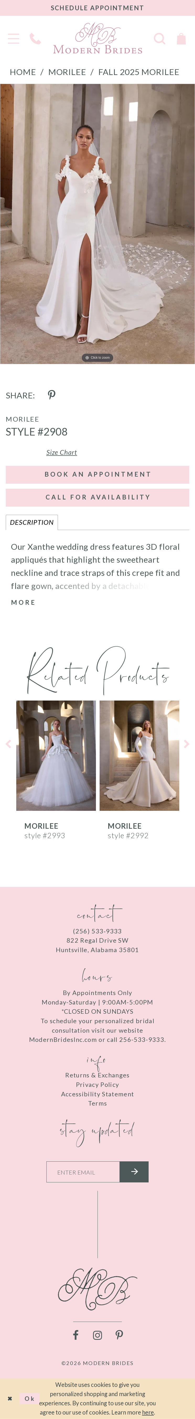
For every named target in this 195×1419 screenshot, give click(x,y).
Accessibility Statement (97, 1094)
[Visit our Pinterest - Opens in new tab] (119, 1335)
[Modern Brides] (97, 38)
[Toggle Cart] (181, 38)
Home (23, 72)
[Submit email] (134, 1171)
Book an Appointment (98, 474)
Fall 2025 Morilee (139, 72)
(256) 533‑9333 (97, 931)
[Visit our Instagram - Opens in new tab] (97, 1335)
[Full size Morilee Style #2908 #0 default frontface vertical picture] (97, 224)
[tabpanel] (97, 224)
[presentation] (56, 755)
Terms (97, 1103)
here (148, 1412)
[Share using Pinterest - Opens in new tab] (51, 395)
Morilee (67, 72)
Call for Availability (98, 497)
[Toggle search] (160, 38)
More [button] (23, 602)
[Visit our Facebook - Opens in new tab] (76, 1335)
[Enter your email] (97, 1171)
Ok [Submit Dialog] (30, 1398)
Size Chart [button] (61, 452)
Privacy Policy (97, 1084)
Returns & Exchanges (97, 1075)
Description (31, 522)
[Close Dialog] (9, 1398)
